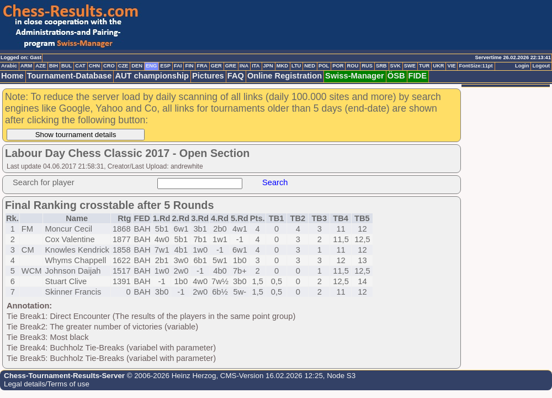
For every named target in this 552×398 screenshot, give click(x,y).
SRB (381, 66)
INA (244, 66)
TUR (424, 66)
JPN (268, 66)
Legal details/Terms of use (46, 384)
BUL (66, 66)
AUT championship (152, 75)
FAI (178, 66)
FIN (189, 66)
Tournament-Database (69, 75)
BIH (53, 66)
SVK (395, 66)
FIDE (417, 75)
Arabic (9, 66)
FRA (202, 66)
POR (337, 66)
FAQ (235, 75)
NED (309, 66)
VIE (451, 66)
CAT (80, 66)
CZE (123, 66)
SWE (410, 66)
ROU (352, 66)
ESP (165, 66)
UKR (438, 66)
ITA (255, 66)
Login (522, 66)
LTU (296, 66)
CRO (109, 66)
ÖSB (396, 75)
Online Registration (284, 75)
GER (216, 66)
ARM (26, 66)
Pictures (208, 75)
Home (12, 75)
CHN (94, 66)
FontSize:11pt (475, 66)
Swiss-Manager (354, 75)
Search (275, 182)
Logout (541, 66)
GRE (230, 66)
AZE (40, 66)
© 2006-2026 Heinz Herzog (170, 375)
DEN (136, 66)
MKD (282, 66)
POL (324, 66)
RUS (367, 66)
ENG (151, 66)
